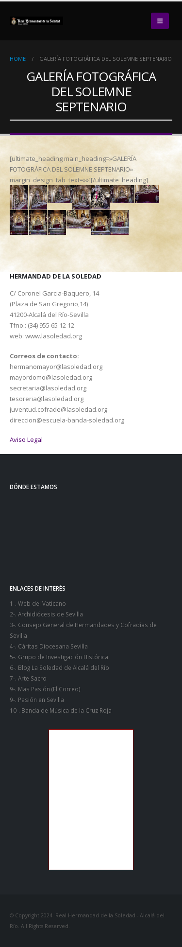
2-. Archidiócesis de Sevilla (46, 614)
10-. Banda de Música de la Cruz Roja (61, 710)
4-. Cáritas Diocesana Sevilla (49, 646)
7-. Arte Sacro (28, 678)
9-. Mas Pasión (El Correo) (45, 689)
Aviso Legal (26, 439)
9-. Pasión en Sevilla (37, 699)
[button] (160, 21)
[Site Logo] (36, 21)
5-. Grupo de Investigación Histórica (59, 657)
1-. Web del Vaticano (38, 603)
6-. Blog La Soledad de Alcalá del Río (59, 667)
